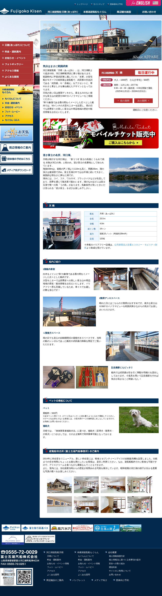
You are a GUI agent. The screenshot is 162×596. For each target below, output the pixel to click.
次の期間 (143, 100)
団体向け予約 (122, 580)
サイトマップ (98, 4)
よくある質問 (53, 574)
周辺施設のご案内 (54, 580)
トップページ (82, 4)
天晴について (53, 556)
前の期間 (123, 100)
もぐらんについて (86, 556)
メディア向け (100, 580)
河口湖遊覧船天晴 (54, 552)
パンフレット (78, 580)
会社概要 (112, 552)
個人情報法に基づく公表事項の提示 (125, 560)
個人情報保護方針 (117, 556)
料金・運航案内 (54, 560)
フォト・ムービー (55, 567)
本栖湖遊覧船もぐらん (88, 552)
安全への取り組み (117, 563)
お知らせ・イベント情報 (58, 563)
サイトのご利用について (120, 571)
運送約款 (113, 567)
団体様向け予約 (116, 4)
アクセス (51, 571)
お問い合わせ (115, 574)
